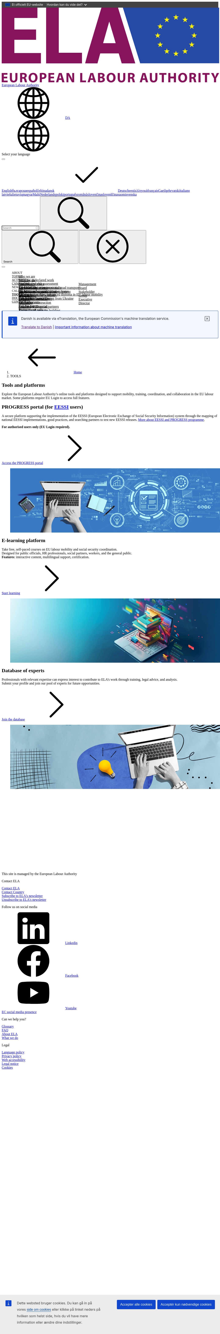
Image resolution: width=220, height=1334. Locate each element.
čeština (41, 190)
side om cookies (39, 1309)
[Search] (73, 213)
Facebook (40, 975)
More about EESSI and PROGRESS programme (171, 419)
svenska (131, 194)
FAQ (5, 1030)
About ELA (10, 1034)
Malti (36, 194)
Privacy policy (11, 1056)
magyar (28, 194)
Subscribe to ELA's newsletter (22, 896)
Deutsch (123, 190)
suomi (122, 194)
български (19, 190)
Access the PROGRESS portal (54, 463)
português (70, 194)
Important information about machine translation (93, 327)
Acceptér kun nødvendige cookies (186, 1304)
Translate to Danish (36, 327)
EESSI (61, 407)
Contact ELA (11, 888)
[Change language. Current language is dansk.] (36, 118)
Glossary (8, 1026)
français (153, 190)
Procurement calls (31, 310)
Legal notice (10, 1064)
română (82, 194)
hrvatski (174, 190)
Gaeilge (163, 190)
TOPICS (17, 276)
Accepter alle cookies (136, 1304)
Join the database (45, 719)
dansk (82, 190)
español (32, 190)
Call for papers (29, 306)
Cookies (7, 1067)
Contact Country (13, 892)
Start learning (43, 593)
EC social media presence (19, 1012)
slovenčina (94, 194)
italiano (185, 190)
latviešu (7, 194)
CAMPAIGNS (20, 283)
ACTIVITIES (20, 280)
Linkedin (39, 943)
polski (59, 194)
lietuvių (17, 194)
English (7, 190)
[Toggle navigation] (3, 266)
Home (46, 372)
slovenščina (110, 194)
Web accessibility (13, 1060)
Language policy (13, 1052)
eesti (132, 190)
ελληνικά (141, 190)
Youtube (39, 1008)
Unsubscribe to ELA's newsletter (24, 899)
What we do (10, 1038)
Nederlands (47, 194)
